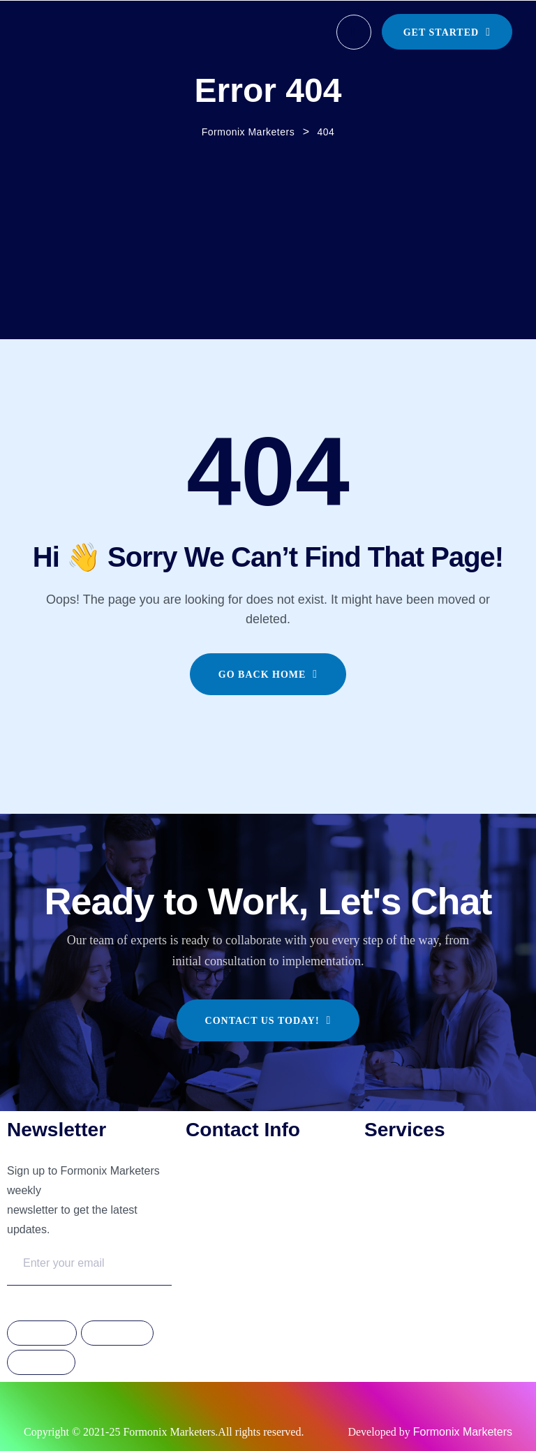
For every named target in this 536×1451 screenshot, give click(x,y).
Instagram (117, 1334)
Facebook (42, 1334)
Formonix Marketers (462, 1432)
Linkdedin (41, 1363)
